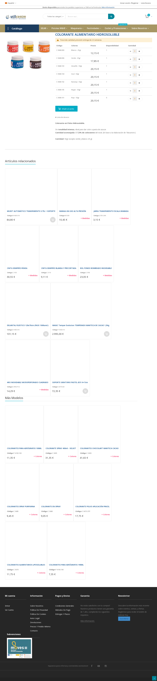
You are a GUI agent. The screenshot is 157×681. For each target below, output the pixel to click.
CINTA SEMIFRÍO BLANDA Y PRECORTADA (58, 268)
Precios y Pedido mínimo (40, 626)
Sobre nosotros (36, 606)
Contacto (34, 630)
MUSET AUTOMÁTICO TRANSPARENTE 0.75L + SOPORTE (31, 211)
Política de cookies (38, 614)
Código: (9, 215)
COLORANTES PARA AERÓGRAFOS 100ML (24, 448)
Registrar (134, 3)
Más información (108, 7)
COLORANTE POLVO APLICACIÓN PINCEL (92, 506)
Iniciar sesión (125, 3)
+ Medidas (85, 218)
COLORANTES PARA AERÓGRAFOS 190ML (66, 565)
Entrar (7, 606)
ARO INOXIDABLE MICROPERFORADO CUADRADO (27, 382)
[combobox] (88, 16)
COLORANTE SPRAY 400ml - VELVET (61, 448)
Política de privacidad (39, 610)
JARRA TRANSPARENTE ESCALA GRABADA (111, 211)
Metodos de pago (62, 610)
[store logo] (17, 16)
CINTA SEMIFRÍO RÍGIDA (17, 268)
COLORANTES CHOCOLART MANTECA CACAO (99, 448)
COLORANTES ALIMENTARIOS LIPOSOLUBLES (26, 565)
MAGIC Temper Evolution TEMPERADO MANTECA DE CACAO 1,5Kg (80, 325)
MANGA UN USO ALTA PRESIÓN (72, 211)
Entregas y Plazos (62, 614)
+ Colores (38, 456)
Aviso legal (34, 618)
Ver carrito (9, 610)
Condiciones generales (64, 606)
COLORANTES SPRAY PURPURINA (21, 506)
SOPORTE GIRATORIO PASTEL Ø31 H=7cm (70, 382)
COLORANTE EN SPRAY (51, 506)
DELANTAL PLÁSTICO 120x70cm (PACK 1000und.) (27, 325)
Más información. (87, 621)
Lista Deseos (146, 3)
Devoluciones (35, 622)
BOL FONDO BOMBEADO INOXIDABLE (96, 268)
